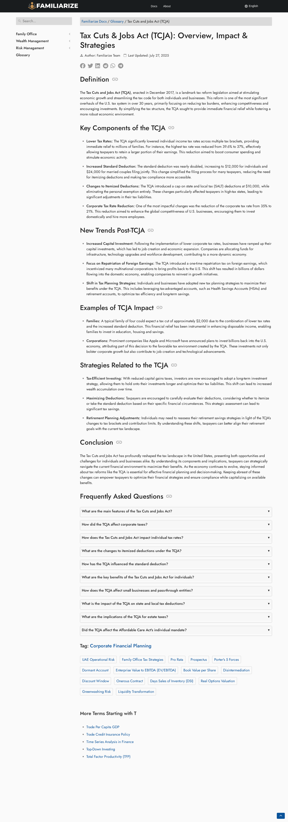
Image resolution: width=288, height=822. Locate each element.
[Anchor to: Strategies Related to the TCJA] (174, 365)
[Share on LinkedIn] (99, 65)
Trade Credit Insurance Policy (108, 734)
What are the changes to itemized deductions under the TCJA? (132, 550)
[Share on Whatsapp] (114, 65)
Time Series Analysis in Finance (110, 741)
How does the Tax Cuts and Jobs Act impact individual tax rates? (132, 537)
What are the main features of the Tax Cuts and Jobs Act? (127, 511)
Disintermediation (236, 670)
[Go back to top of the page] (281, 816)
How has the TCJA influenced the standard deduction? (125, 564)
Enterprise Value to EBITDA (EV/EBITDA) (146, 670)
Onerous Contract (129, 681)
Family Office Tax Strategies (142, 659)
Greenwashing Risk (96, 691)
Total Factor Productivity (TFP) (108, 756)
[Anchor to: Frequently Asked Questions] (169, 496)
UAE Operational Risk (98, 659)
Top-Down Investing (100, 749)
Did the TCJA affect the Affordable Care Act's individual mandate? (134, 630)
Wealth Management (32, 41)
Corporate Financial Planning (120, 645)
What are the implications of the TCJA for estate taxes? (125, 616)
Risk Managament (30, 48)
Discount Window (95, 681)
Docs (154, 6)
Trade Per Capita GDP (102, 727)
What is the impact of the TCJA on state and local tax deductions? (133, 603)
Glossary (23, 55)
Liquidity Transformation (136, 691)
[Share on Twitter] (91, 65)
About (167, 6)
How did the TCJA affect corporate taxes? (115, 524)
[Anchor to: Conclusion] (119, 442)
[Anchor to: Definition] (115, 79)
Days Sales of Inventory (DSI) (171, 681)
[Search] (44, 21)
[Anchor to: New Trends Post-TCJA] (150, 230)
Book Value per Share (199, 670)
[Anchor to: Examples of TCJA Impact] (159, 307)
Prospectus (199, 659)
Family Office (26, 34)
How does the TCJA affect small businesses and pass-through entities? (137, 590)
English (251, 6)
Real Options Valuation (218, 681)
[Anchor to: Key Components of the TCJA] (171, 127)
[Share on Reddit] (106, 65)
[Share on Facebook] (84, 65)
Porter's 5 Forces (226, 659)
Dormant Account (95, 670)
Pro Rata (177, 659)
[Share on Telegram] (122, 65)
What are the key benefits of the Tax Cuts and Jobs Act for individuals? (138, 577)
